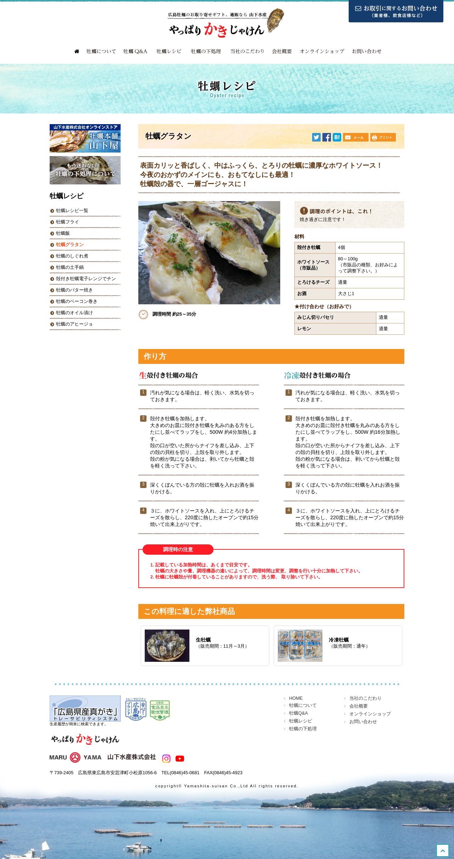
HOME (76, 51)
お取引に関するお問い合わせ (396, 11)
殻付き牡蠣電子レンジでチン (86, 278)
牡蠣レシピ (168, 51)
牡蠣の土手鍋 (70, 267)
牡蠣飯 (63, 233)
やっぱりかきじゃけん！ (85, 743)
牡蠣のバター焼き (74, 290)
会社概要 (282, 51)
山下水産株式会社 (103, 759)
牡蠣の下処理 (205, 51)
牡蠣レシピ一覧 (72, 210)
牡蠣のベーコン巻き (77, 301)
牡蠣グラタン (70, 244)
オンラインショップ (322, 51)
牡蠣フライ (67, 222)
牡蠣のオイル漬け (74, 312)
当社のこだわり (246, 51)
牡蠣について (101, 51)
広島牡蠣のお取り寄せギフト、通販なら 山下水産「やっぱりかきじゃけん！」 (227, 23)
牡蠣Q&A (135, 51)
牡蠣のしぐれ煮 (72, 256)
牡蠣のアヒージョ (74, 324)
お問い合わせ (367, 51)
